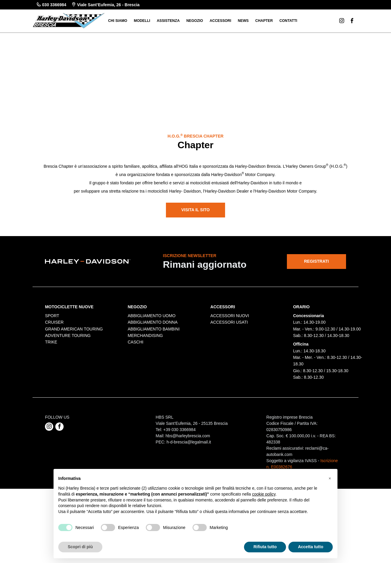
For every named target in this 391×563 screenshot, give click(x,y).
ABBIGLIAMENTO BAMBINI (154, 386)
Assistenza (168, 21)
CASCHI (135, 400)
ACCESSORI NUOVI (229, 373)
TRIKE (51, 400)
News (243, 21)
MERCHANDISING (145, 393)
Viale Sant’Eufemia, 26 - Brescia (106, 4)
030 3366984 (51, 4)
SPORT (52, 373)
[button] (330, 478)
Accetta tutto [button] (310, 546)
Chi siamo (117, 21)
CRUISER (54, 380)
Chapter (264, 21)
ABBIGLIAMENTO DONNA (153, 380)
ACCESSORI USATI (229, 380)
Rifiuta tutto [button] (265, 546)
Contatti (288, 21)
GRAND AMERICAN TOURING (74, 386)
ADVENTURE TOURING (68, 393)
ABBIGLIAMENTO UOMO (152, 373)
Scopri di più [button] (80, 546)
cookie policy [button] (263, 494)
